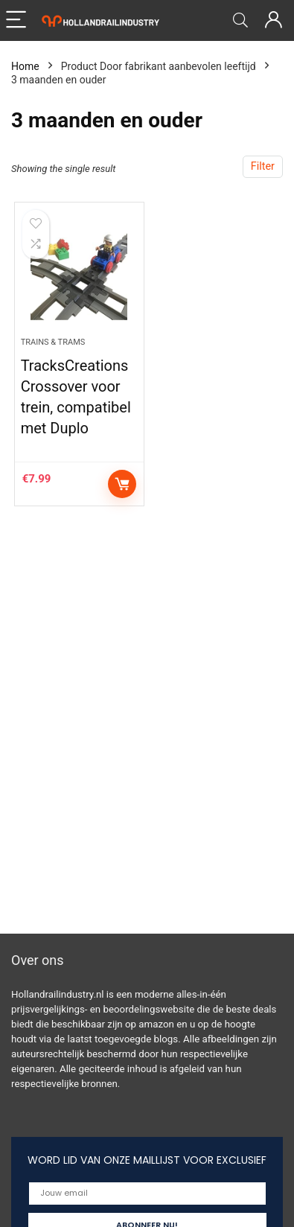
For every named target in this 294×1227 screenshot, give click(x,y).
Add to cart (122, 484)
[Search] (240, 20)
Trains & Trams (53, 342)
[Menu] (18, 20)
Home (25, 66)
